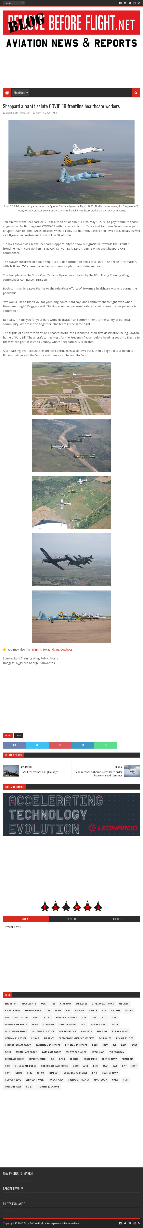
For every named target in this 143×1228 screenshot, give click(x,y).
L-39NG (35, 1038)
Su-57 (29, 1087)
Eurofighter (33, 1010)
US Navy (79, 1010)
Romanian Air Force (48, 1045)
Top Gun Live (13, 1080)
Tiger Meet (90, 1059)
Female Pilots (124, 1038)
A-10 (83, 1024)
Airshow (65, 1004)
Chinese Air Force (25, 1066)
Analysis (86, 1031)
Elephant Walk (35, 1080)
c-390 (75, 1066)
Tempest (53, 1073)
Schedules (105, 1038)
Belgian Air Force (16, 1031)
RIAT (105, 1045)
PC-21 (8, 1052)
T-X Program (116, 1052)
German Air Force (15, 1038)
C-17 (124, 1066)
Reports (124, 1004)
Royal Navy (97, 1052)
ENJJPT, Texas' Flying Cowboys (52, 649)
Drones (74, 1059)
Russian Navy (13, 1087)
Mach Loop (100, 1080)
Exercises (81, 1004)
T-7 (114, 1045)
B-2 (52, 1059)
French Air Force (66, 1017)
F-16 (48, 1010)
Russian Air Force (76, 1045)
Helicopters (12, 1010)
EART (134, 1066)
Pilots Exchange (76, 1052)
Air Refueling (67, 1031)
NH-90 (40, 1073)
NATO (36, 1017)
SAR (115, 1066)
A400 (123, 1045)
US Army (49, 1038)
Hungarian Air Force (18, 1045)
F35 (53, 1004)
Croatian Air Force (75, 1073)
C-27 (104, 1017)
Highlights (28, 1004)
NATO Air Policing (16, 1017)
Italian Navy (99, 1024)
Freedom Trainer (78, 1080)
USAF (18, 736)
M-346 (58, 1010)
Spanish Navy (109, 1073)
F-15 (84, 1017)
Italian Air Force (103, 1004)
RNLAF (114, 1024)
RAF (68, 1010)
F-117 (7, 1073)
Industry (11, 1004)
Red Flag (102, 1031)
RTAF (125, 1080)
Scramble (48, 1024)
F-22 (113, 1017)
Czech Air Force (14, 1059)
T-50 (7, 1066)
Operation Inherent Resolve (76, 1038)
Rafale (129, 1010)
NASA (115, 1080)
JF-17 (29, 1073)
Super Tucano (37, 1059)
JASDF (134, 1045)
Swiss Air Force (51, 1052)
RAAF (95, 1045)
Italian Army (120, 1031)
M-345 (35, 1024)
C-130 (62, 1059)
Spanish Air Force (16, 1024)
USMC (94, 1017)
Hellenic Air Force (43, 1031)
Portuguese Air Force (54, 1066)
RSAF (105, 1066)
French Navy (109, 1059)
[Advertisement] (71, 56)
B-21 (95, 1066)
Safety (93, 1010)
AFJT (85, 1066)
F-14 (94, 1073)
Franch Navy (55, 1080)
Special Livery (67, 1024)
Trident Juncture (48, 1087)
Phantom (127, 1059)
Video (47, 1017)
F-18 (104, 1010)
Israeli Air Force (26, 1052)
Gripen (115, 1010)
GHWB (18, 1073)
